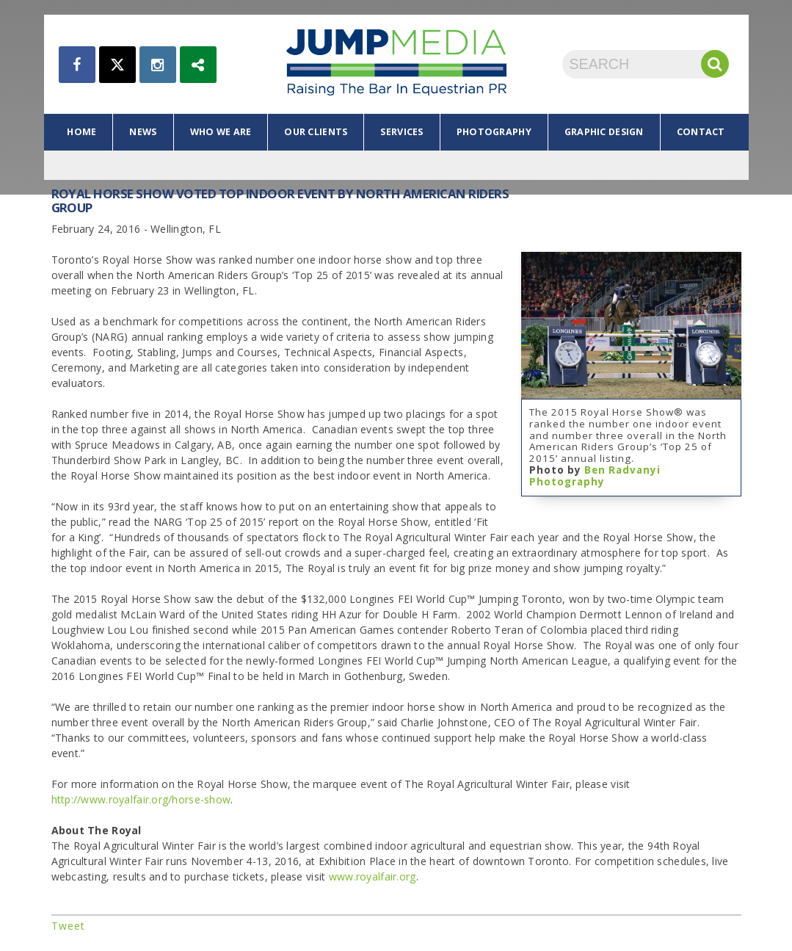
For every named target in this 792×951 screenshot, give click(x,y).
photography (494, 132)
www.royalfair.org (372, 876)
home (81, 132)
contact (701, 132)
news (142, 132)
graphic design (604, 132)
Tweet (68, 926)
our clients (315, 132)
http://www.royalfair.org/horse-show (141, 799)
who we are (221, 132)
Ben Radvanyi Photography (595, 475)
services (401, 132)
